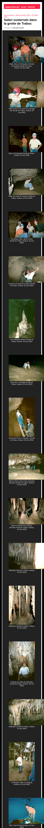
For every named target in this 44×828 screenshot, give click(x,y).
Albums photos (9, 15)
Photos (31, 7)
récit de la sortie (18, 28)
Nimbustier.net (12, 7)
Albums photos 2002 (23, 15)
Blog (23, 7)
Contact (9, 12)
